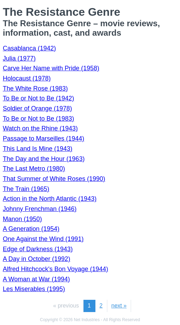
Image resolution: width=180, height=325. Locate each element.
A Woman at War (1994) (36, 279)
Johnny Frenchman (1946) (40, 208)
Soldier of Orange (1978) (37, 108)
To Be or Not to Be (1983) (38, 118)
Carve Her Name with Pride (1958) (51, 68)
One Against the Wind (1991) (43, 238)
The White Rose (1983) (35, 88)
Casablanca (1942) (29, 48)
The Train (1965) (26, 188)
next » (119, 306)
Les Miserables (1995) (34, 288)
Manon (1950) (22, 219)
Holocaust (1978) (27, 78)
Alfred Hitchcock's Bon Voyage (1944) (55, 269)
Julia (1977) (19, 58)
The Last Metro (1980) (34, 168)
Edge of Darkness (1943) (38, 249)
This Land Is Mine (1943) (37, 148)
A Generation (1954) (31, 228)
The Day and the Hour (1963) (44, 158)
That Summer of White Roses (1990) (54, 178)
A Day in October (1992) (36, 258)
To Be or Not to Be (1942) (38, 98)
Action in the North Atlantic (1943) (49, 198)
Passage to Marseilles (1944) (43, 138)
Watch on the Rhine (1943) (40, 128)
